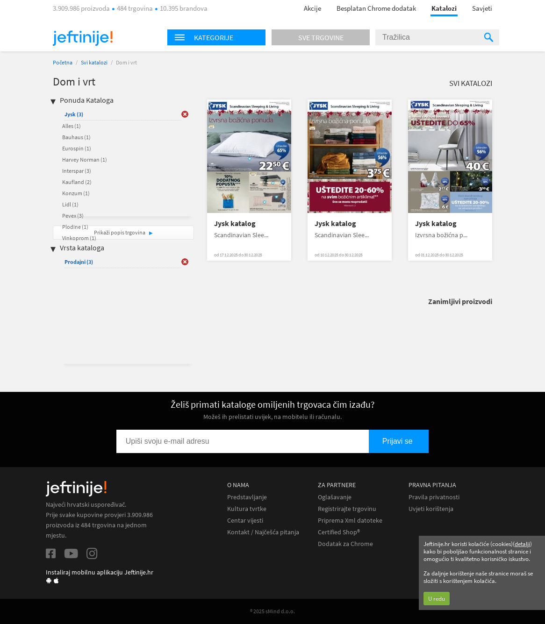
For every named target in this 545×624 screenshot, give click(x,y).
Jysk (74, 114)
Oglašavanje (334, 497)
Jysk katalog (235, 223)
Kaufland (77, 181)
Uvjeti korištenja (431, 509)
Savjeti (482, 8)
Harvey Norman (84, 159)
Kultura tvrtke (246, 509)
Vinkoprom (79, 237)
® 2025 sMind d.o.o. (272, 611)
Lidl (70, 204)
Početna (62, 62)
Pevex (73, 215)
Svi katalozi (94, 62)
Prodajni (79, 261)
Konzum (76, 193)
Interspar (76, 170)
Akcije (312, 8)
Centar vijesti (245, 521)
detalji (522, 544)
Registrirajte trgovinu (347, 509)
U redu (436, 599)
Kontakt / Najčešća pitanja (263, 532)
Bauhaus (76, 137)
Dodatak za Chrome (345, 544)
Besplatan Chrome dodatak (376, 8)
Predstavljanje (247, 497)
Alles (71, 125)
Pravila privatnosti (434, 497)
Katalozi (444, 8)
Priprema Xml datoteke (350, 521)
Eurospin (76, 148)
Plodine (75, 226)
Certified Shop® (339, 532)
